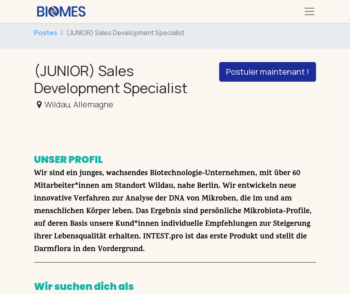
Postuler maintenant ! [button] (267, 71)
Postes (45, 32)
